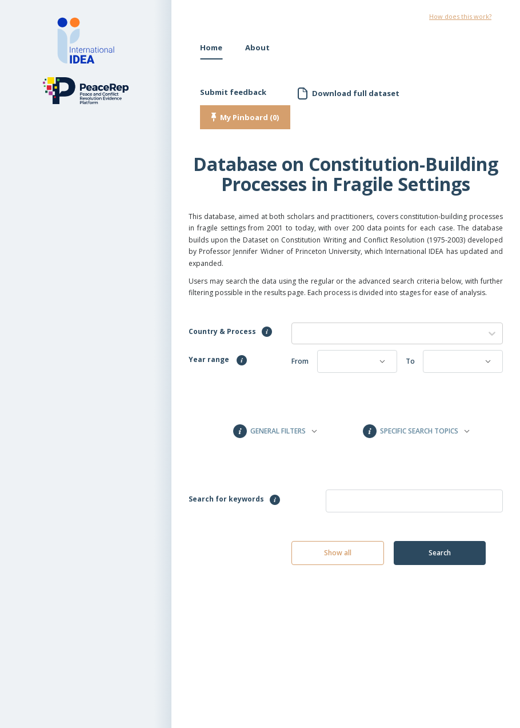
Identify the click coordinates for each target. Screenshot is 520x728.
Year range (218, 360)
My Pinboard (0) (249, 117)
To (410, 361)
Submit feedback (233, 92)
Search (440, 553)
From (300, 361)
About (257, 47)
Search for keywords (234, 499)
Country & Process (230, 332)
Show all (337, 553)
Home (211, 47)
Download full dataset (355, 93)
